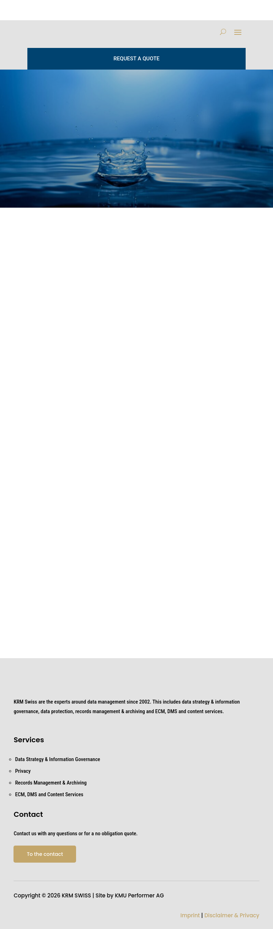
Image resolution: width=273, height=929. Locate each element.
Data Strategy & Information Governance (57, 759)
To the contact (45, 854)
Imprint (190, 915)
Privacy (23, 771)
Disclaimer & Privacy (231, 915)
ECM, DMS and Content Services (49, 794)
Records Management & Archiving (50, 783)
